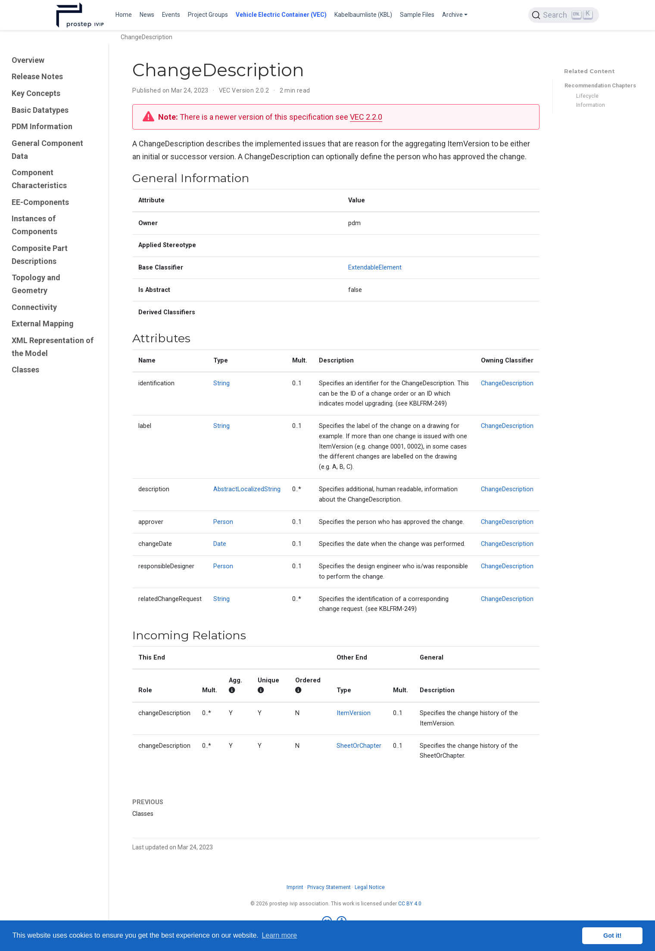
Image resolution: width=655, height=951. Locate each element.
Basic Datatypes (40, 110)
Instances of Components (34, 225)
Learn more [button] (279, 935)
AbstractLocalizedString (247, 489)
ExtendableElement (375, 267)
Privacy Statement (329, 887)
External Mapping (43, 323)
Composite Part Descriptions (40, 255)
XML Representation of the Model (53, 347)
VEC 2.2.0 (366, 116)
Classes (25, 369)
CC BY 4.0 (409, 904)
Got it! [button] (612, 935)
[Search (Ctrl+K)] (563, 15)
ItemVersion (354, 713)
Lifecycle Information (590, 100)
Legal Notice (370, 887)
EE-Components (40, 202)
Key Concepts (36, 93)
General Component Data (47, 150)
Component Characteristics (39, 179)
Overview (28, 60)
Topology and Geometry (36, 284)
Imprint (295, 887)
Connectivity (34, 307)
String (221, 383)
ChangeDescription (507, 383)
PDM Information (42, 126)
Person (223, 522)
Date (219, 544)
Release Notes (37, 76)
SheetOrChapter (359, 746)
